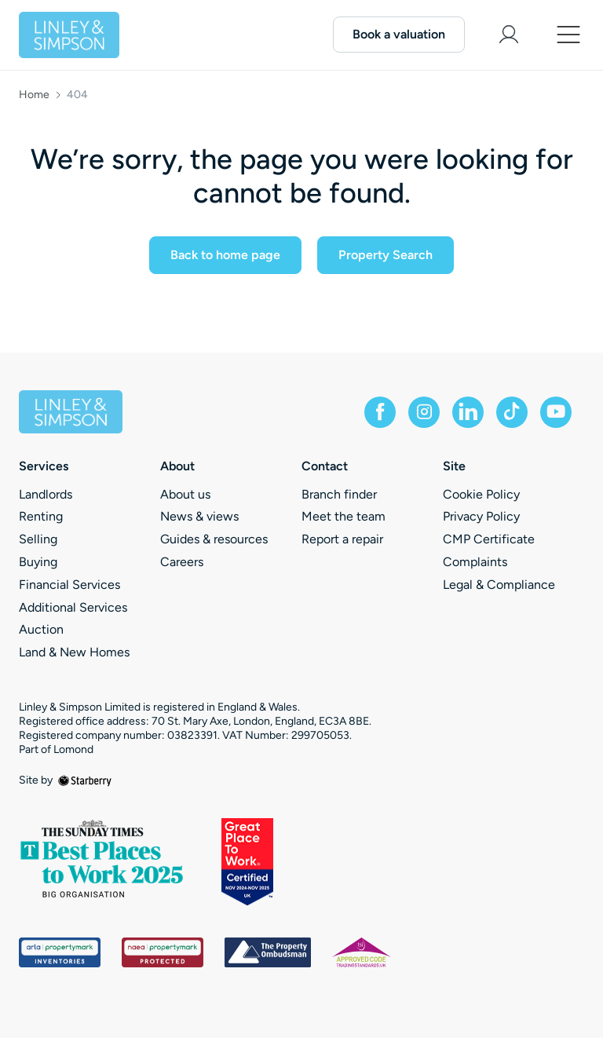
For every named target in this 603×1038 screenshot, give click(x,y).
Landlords (45, 494)
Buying (38, 561)
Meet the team (344, 516)
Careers (181, 561)
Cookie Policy (481, 494)
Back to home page (225, 254)
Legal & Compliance (499, 584)
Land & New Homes (74, 652)
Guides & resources (214, 539)
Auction (41, 629)
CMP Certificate (489, 539)
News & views (199, 516)
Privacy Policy (481, 516)
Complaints (475, 561)
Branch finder (339, 494)
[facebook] (380, 412)
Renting (41, 516)
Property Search (385, 254)
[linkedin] (468, 412)
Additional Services (73, 607)
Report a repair (342, 539)
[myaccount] (508, 34)
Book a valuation (399, 34)
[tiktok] (512, 412)
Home (34, 95)
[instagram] (424, 412)
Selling (38, 539)
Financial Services (69, 584)
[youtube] (556, 412)
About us (185, 494)
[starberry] (85, 780)
